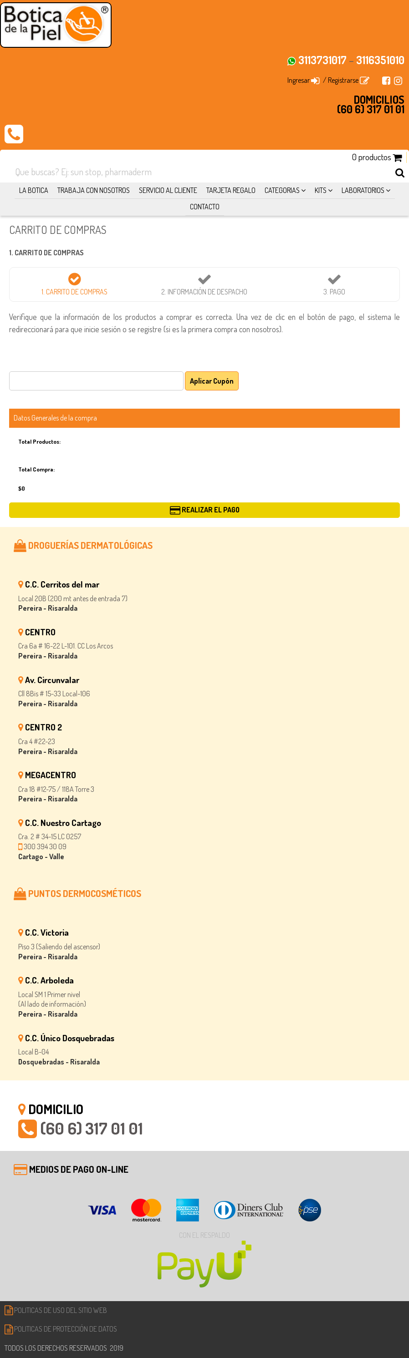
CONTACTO (205, 206)
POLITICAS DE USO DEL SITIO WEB (56, 1310)
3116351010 (380, 60)
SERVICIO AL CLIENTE (168, 190)
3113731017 (322, 60)
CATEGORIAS (285, 190)
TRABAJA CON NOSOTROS (93, 190)
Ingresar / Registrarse (328, 80)
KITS (323, 190)
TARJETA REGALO (231, 190)
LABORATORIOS (366, 190)
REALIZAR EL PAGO (205, 509)
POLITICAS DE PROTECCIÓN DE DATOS (61, 1328)
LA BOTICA (33, 190)
